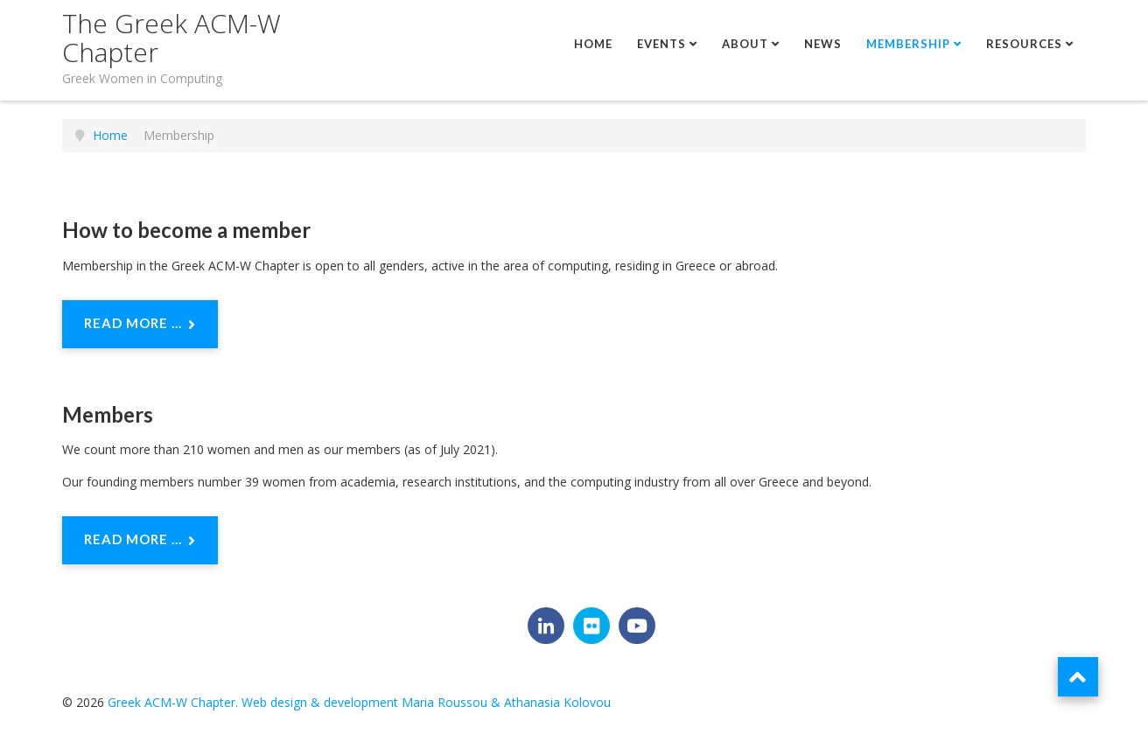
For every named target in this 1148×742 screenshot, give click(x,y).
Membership (908, 44)
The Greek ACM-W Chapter (171, 37)
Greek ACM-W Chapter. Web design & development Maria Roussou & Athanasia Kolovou (359, 702)
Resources (1024, 44)
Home (593, 44)
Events (661, 44)
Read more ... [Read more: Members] (140, 540)
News (823, 44)
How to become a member (186, 229)
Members (107, 414)
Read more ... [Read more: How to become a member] (140, 324)
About (745, 44)
